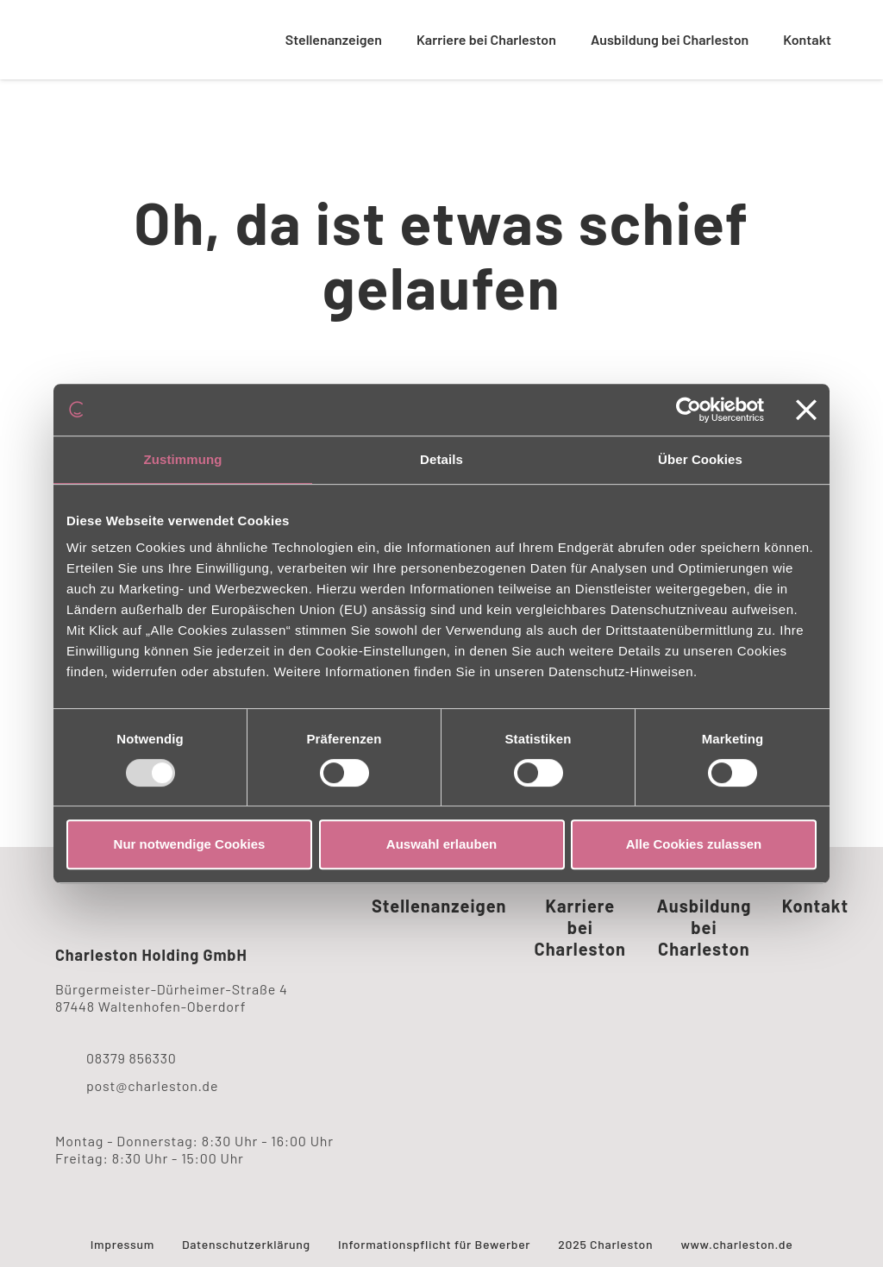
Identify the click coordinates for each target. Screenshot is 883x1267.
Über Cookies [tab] (700, 459)
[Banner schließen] (806, 409)
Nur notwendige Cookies (190, 844)
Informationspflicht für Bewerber (434, 1244)
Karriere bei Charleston (486, 39)
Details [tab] (441, 459)
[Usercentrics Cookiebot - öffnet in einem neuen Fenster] (688, 410)
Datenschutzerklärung (246, 1244)
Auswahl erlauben (441, 844)
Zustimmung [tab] (183, 459)
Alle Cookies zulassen (694, 844)
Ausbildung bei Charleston (669, 39)
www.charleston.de (736, 1244)
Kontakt (807, 39)
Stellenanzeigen (333, 39)
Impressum (122, 1244)
